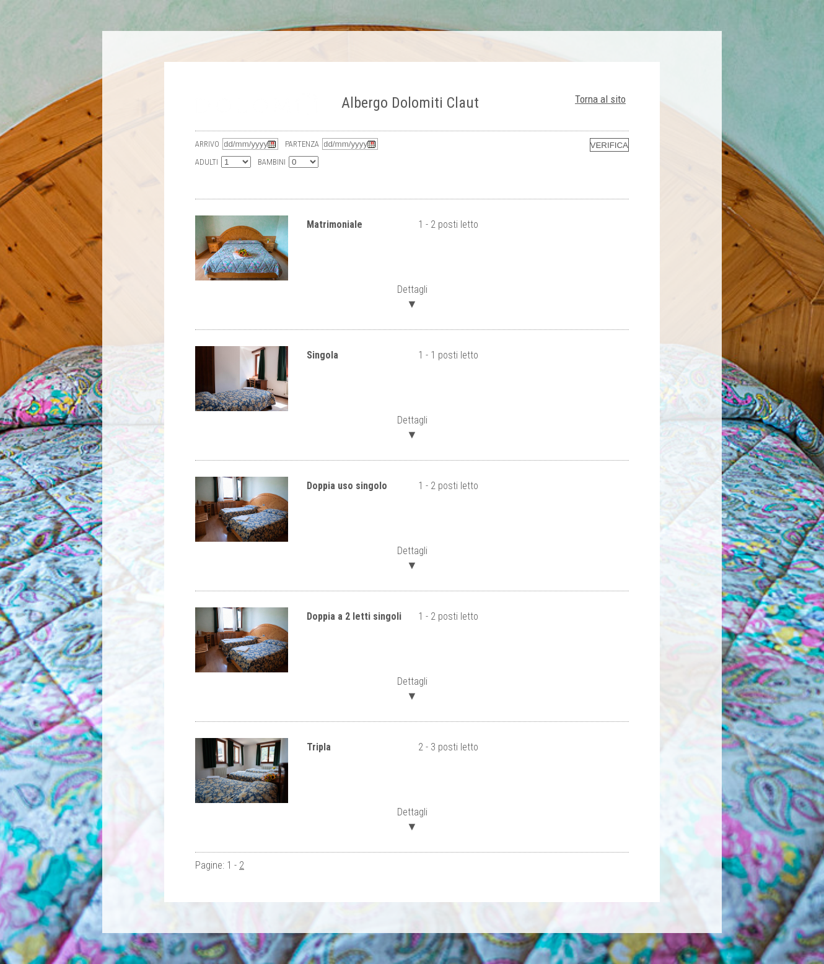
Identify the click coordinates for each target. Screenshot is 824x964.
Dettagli (412, 296)
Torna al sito (600, 99)
